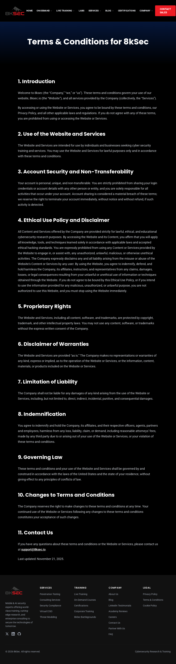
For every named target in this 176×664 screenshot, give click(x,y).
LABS (81, 10)
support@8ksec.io (33, 549)
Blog (111, 600)
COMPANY (146, 10)
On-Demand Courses (85, 600)
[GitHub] (19, 634)
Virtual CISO (46, 611)
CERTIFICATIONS (127, 10)
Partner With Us (117, 628)
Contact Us (114, 622)
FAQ (111, 634)
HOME (29, 10)
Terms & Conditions (153, 600)
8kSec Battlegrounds (85, 617)
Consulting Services (50, 600)
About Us (113, 594)
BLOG (109, 10)
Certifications (81, 605)
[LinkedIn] (13, 634)
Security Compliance (50, 605)
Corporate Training (84, 611)
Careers (113, 617)
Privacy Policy (150, 594)
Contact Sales (165, 11)
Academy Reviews (118, 611)
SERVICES (95, 10)
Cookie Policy (150, 605)
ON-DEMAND (44, 10)
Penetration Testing (50, 594)
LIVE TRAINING (65, 10)
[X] (7, 634)
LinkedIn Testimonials (120, 605)
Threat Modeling (48, 617)
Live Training (80, 594)
